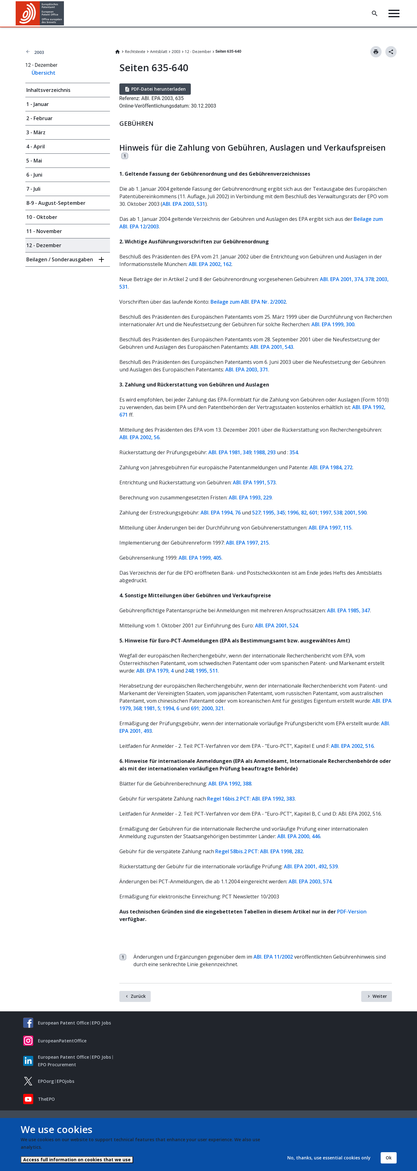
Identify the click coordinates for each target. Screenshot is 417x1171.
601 (313, 512)
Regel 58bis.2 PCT (236, 851)
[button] (65, 13)
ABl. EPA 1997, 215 (247, 542)
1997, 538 (331, 512)
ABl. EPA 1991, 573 (254, 482)
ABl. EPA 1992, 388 (229, 783)
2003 (39, 52)
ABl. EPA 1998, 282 (281, 851)
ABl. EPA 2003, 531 (183, 203)
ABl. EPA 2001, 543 (271, 346)
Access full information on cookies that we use (77, 1160)
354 (293, 452)
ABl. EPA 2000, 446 (298, 836)
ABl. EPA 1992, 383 (273, 798)
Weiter (380, 996)
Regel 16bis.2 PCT (228, 798)
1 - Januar (37, 104)
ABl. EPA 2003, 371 (246, 369)
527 (256, 512)
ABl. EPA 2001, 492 (305, 866)
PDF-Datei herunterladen (158, 89)
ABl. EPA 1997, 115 (330, 527)
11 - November (44, 231)
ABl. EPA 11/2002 (273, 956)
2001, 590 (355, 512)
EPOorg (46, 1081)
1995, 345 (274, 512)
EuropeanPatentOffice (62, 1041)
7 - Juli (33, 188)
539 (333, 866)
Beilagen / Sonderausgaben (59, 259)
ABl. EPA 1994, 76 (221, 512)
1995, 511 (207, 670)
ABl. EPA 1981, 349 (229, 452)
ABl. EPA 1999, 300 (332, 324)
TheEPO (46, 1099)
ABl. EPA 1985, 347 (348, 610)
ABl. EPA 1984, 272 (331, 467)
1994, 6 (171, 708)
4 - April (35, 146)
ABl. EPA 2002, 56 (139, 437)
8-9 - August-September (56, 203)
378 (369, 279)
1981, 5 (152, 708)
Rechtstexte (135, 51)
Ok (389, 1158)
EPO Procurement (57, 1064)
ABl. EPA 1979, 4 (155, 670)
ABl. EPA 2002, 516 (352, 746)
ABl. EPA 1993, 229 (250, 497)
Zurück (138, 996)
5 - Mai (34, 160)
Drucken (376, 51)
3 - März (35, 132)
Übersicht (43, 72)
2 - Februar (39, 118)
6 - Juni (34, 174)
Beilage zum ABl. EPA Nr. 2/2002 (248, 301)
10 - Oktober (41, 217)
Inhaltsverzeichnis (48, 90)
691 (195, 708)
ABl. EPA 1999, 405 (200, 557)
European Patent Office (63, 1023)
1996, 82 (297, 512)
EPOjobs (65, 1081)
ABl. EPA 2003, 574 (310, 881)
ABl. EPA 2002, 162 (210, 264)
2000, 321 (212, 708)
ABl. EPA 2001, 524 (276, 625)
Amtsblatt (158, 51)
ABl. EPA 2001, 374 (341, 279)
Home (117, 52)
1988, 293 (264, 452)
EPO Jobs (101, 1023)
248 (189, 670)
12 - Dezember (198, 51)
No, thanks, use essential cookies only (329, 1158)
